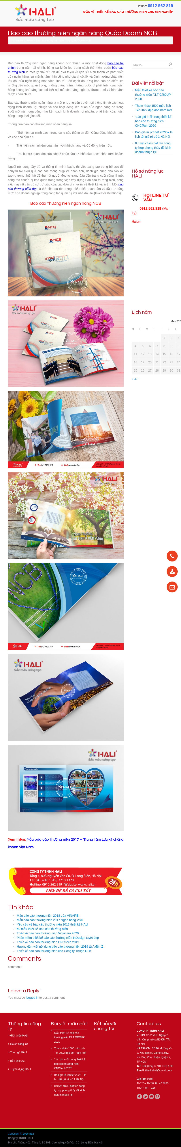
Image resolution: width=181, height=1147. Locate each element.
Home (29, 40)
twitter (145, 1096)
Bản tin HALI (17, 1060)
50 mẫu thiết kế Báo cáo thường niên (42, 929)
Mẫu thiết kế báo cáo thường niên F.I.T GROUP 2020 (153, 94)
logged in (32, 997)
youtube (151, 1096)
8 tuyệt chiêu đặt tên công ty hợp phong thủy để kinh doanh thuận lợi (153, 147)
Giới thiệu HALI (19, 1035)
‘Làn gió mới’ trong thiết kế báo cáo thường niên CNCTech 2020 (153, 121)
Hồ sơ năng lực (19, 1044)
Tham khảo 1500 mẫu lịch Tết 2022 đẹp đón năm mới (153, 108)
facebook (139, 1096)
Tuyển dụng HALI (20, 1069)
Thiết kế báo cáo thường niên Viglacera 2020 (48, 933)
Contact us (149, 1023)
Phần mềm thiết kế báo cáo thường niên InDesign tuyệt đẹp (58, 937)
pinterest (157, 1096)
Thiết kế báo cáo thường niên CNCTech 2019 (48, 942)
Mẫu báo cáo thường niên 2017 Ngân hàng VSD (50, 920)
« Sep (135, 379)
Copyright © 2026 (18, 1133)
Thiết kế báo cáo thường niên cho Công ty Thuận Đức (54, 951)
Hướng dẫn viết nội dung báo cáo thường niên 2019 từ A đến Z (60, 946)
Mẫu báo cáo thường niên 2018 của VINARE (47, 915)
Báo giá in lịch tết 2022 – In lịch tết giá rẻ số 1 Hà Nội (154, 134)
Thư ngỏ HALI (18, 1052)
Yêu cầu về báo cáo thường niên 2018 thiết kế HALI (52, 924)
